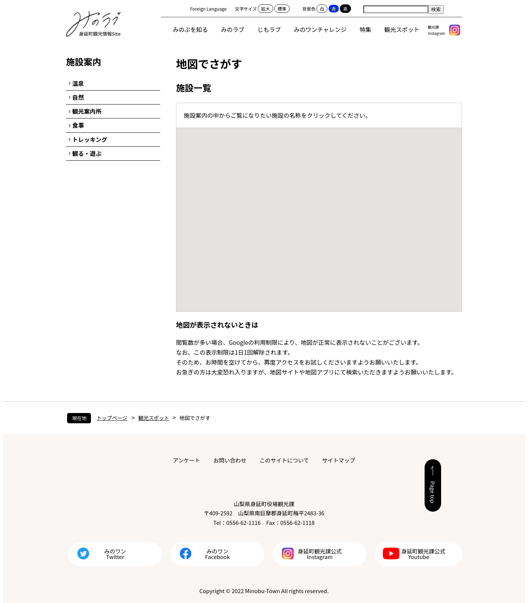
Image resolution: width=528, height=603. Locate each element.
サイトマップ (338, 460)
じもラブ (269, 29)
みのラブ (233, 29)
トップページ (112, 417)
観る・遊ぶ (87, 153)
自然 (78, 97)
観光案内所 (87, 111)
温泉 (78, 83)
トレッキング (89, 139)
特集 (365, 29)
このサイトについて (284, 460)
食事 (78, 125)
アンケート (186, 460)
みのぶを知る (190, 29)
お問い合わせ (229, 460)
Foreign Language (208, 9)
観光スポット (401, 29)
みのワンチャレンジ (320, 29)
